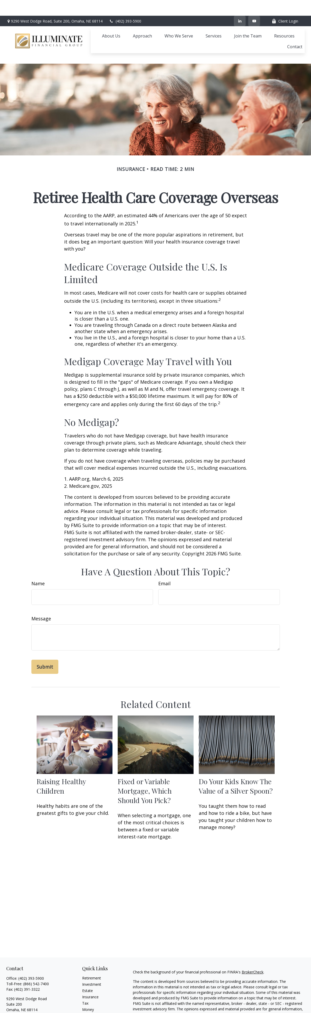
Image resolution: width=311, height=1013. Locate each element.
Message (41, 595)
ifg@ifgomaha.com (22, 995)
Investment (91, 960)
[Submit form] (44, 643)
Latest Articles (94, 998)
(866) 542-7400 (36, 960)
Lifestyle (89, 992)
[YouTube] (254, 5)
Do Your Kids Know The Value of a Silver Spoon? (236, 762)
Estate (87, 967)
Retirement (91, 954)
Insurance (90, 973)
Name (38, 560)
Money (88, 985)
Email (164, 560)
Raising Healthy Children (61, 762)
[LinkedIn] (240, 5)
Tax (85, 979)
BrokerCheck (252, 948)
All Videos (90, 1004)
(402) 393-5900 (125, 5)
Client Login (285, 5)
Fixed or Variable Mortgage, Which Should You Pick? (145, 767)
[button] (111, 19)
